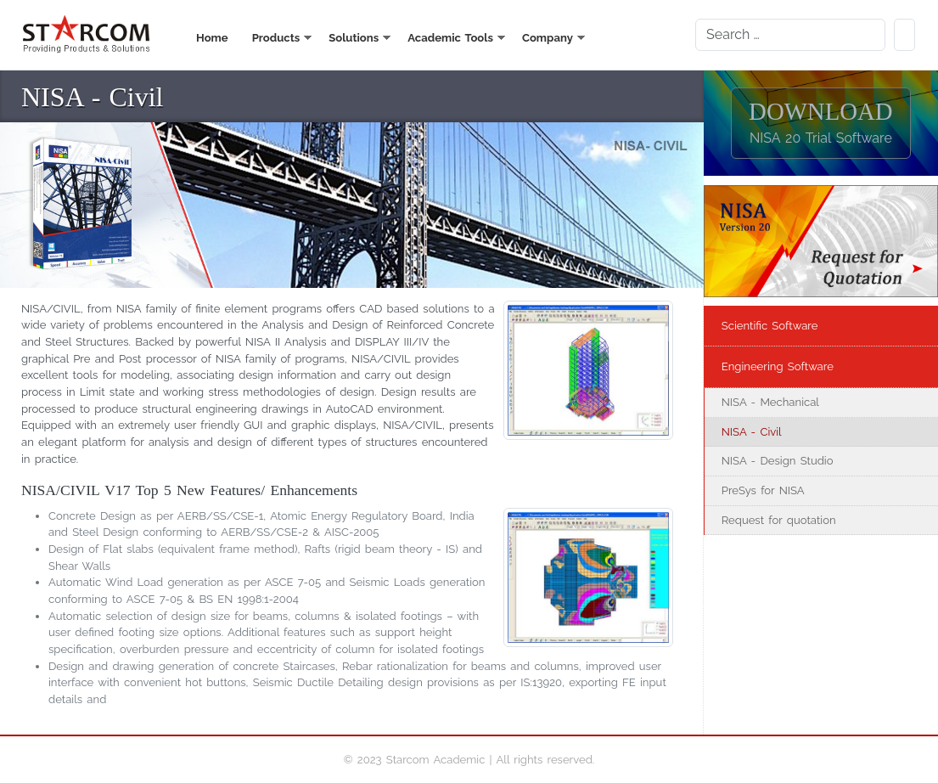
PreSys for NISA (763, 490)
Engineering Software (778, 366)
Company (547, 37)
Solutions (354, 37)
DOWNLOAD (821, 122)
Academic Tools (450, 37)
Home (212, 37)
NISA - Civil (752, 431)
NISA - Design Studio (778, 460)
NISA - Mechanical (770, 402)
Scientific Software (770, 325)
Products (276, 37)
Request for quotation (779, 520)
